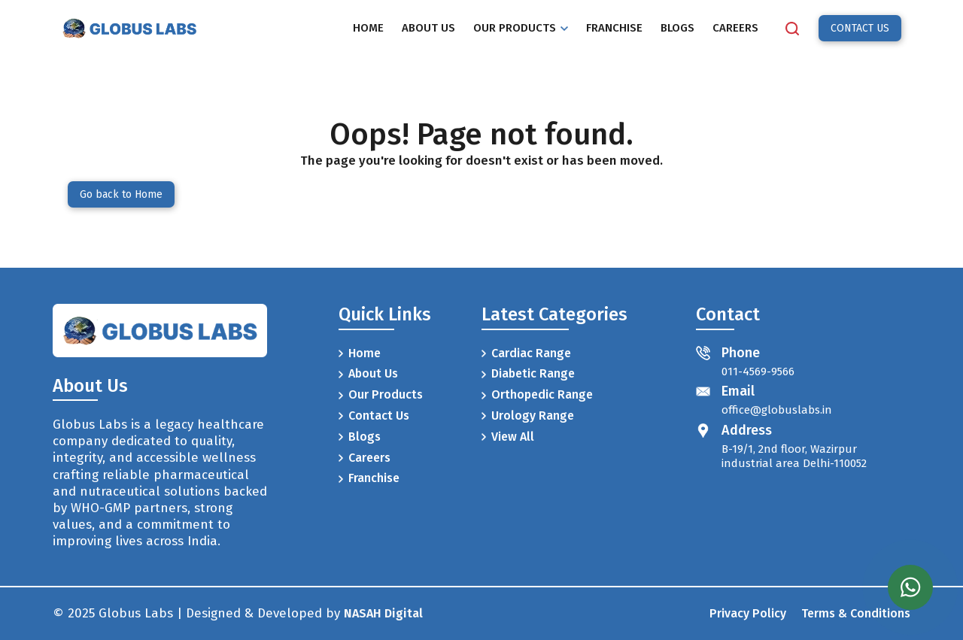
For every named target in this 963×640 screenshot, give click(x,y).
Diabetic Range (528, 373)
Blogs (360, 436)
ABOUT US (428, 28)
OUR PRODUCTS (520, 28)
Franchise (369, 478)
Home (360, 353)
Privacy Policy (747, 613)
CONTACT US (860, 28)
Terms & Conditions (855, 613)
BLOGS (677, 28)
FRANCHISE (614, 28)
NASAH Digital (383, 613)
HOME (368, 28)
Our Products (381, 394)
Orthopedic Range (537, 394)
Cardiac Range (526, 353)
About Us (368, 373)
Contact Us (374, 415)
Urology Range (528, 415)
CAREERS (735, 28)
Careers (364, 457)
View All (508, 436)
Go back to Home (121, 194)
